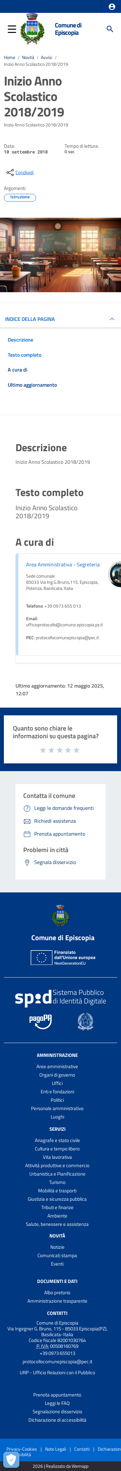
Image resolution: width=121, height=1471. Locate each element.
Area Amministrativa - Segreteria (63, 564)
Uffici (57, 1083)
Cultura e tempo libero (57, 1148)
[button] (112, 7)
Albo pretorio (57, 1292)
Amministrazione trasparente (57, 1301)
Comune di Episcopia (68, 28)
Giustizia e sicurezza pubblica (57, 1199)
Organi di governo (57, 1074)
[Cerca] (110, 29)
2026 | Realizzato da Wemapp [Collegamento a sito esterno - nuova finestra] (60, 1466)
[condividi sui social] (19, 172)
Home (9, 57)
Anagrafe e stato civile (57, 1140)
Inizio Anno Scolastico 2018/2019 (36, 64)
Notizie (57, 1247)
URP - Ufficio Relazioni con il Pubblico (57, 1372)
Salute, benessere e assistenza (57, 1224)
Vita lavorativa (57, 1157)
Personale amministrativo (57, 1108)
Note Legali (55, 1449)
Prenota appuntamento (57, 1394)
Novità (28, 57)
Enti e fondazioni (57, 1091)
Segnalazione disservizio (57, 1411)
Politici (57, 1100)
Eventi (57, 1263)
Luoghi (57, 1116)
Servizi (57, 1129)
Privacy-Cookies (21, 1449)
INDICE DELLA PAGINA (30, 319)
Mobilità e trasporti (57, 1190)
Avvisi (46, 57)
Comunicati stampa (57, 1255)
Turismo (57, 1182)
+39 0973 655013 (57, 1353)
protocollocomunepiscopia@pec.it (57, 1361)
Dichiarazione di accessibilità (57, 1420)
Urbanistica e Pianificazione (57, 1174)
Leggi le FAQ (57, 1403)
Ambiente (57, 1215)
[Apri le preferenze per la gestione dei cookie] (11, 1460)
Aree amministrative (57, 1066)
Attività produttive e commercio (57, 1165)
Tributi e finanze (57, 1207)
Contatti (57, 1313)
